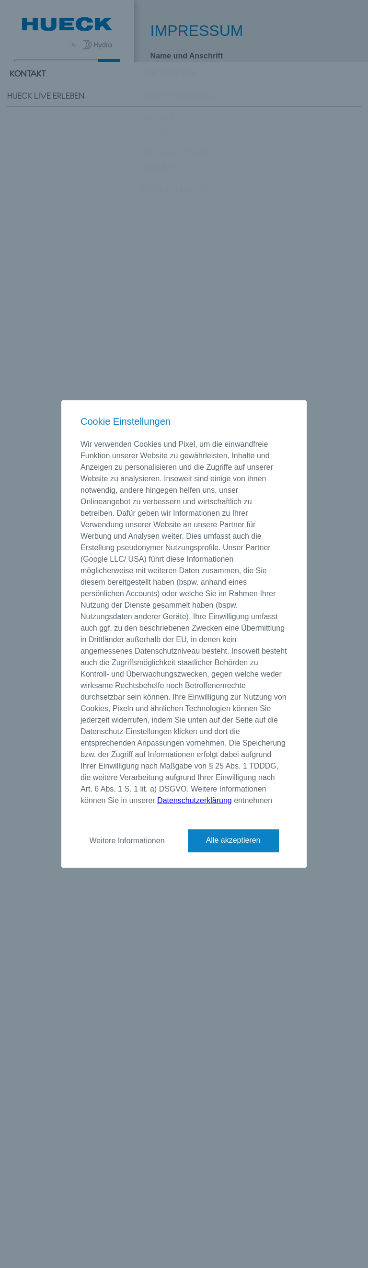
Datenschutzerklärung (194, 800)
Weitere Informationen (126, 841)
